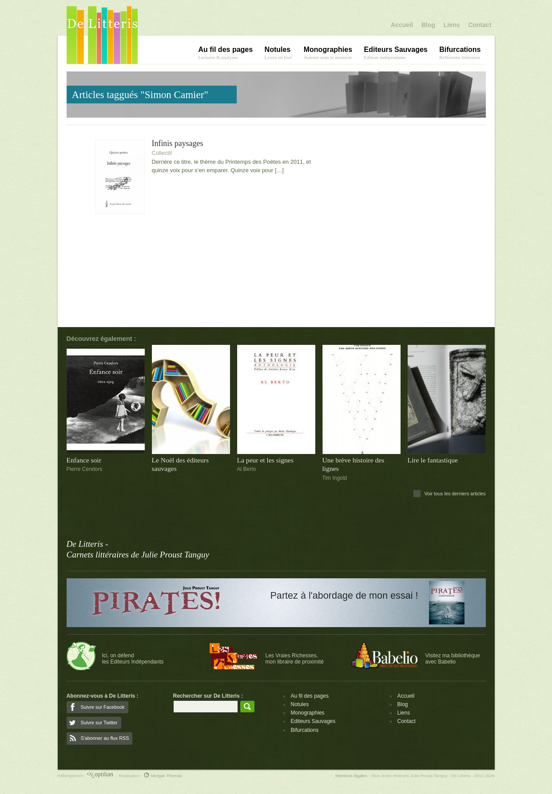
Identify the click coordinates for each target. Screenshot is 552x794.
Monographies (308, 713)
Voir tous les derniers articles (454, 493)
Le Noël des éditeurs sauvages (180, 464)
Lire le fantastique (433, 460)
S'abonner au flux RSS (105, 738)
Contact (479, 24)
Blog (428, 24)
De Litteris (102, 35)
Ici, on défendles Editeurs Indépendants (133, 658)
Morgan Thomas (162, 775)
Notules (300, 704)
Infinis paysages (177, 143)
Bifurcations (305, 730)
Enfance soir (84, 460)
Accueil (402, 24)
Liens (452, 24)
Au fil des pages (310, 696)
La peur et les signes (265, 460)
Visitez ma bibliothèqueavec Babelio (452, 658)
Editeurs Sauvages (313, 721)
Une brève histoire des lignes (353, 464)
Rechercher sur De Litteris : (208, 696)
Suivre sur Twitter (99, 722)
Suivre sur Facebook (103, 707)
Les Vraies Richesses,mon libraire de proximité (295, 658)
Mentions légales (351, 775)
